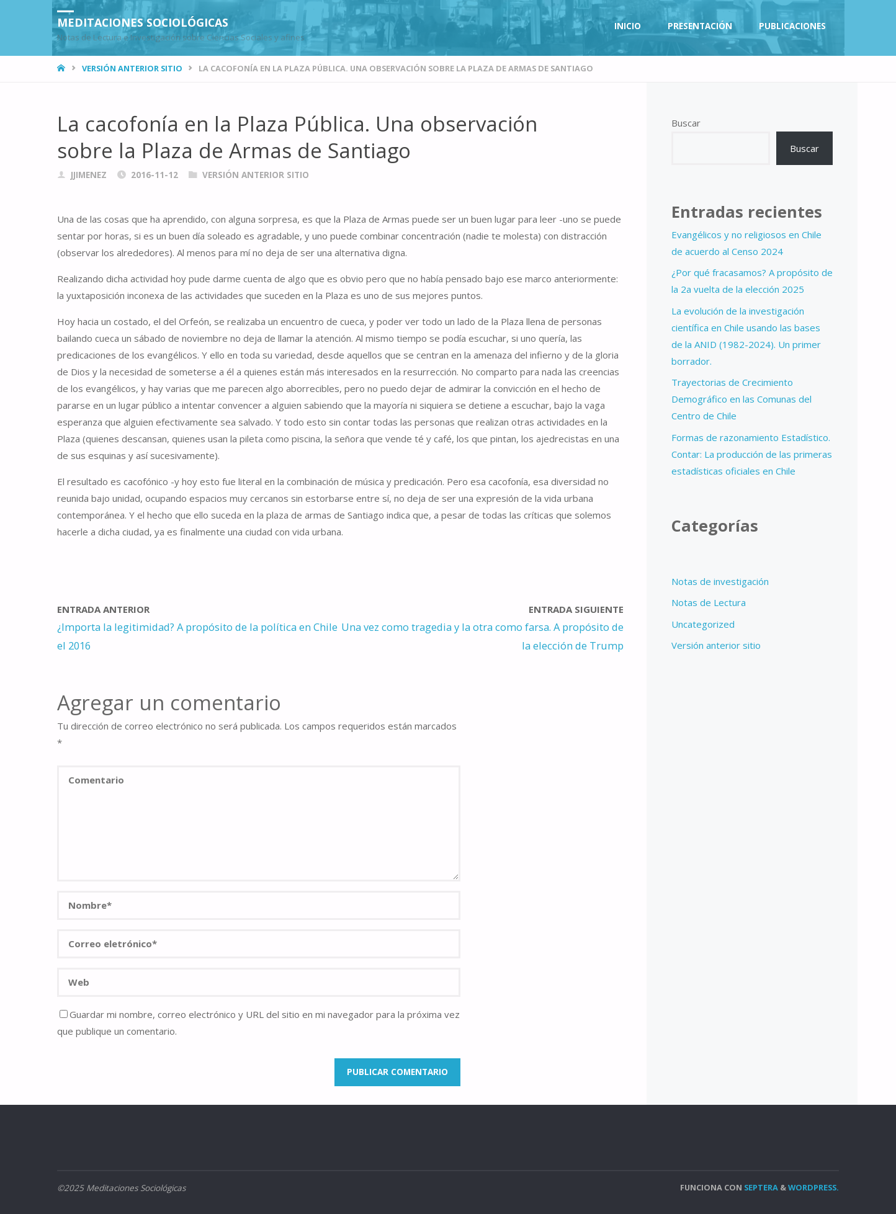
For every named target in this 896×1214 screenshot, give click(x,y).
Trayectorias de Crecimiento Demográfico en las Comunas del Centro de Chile (741, 399)
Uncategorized (703, 624)
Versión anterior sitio (132, 68)
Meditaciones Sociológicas (143, 21)
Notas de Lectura (708, 602)
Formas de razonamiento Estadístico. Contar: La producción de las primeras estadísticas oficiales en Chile (751, 454)
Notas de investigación (720, 581)
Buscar (686, 123)
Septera (760, 1187)
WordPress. (813, 1187)
